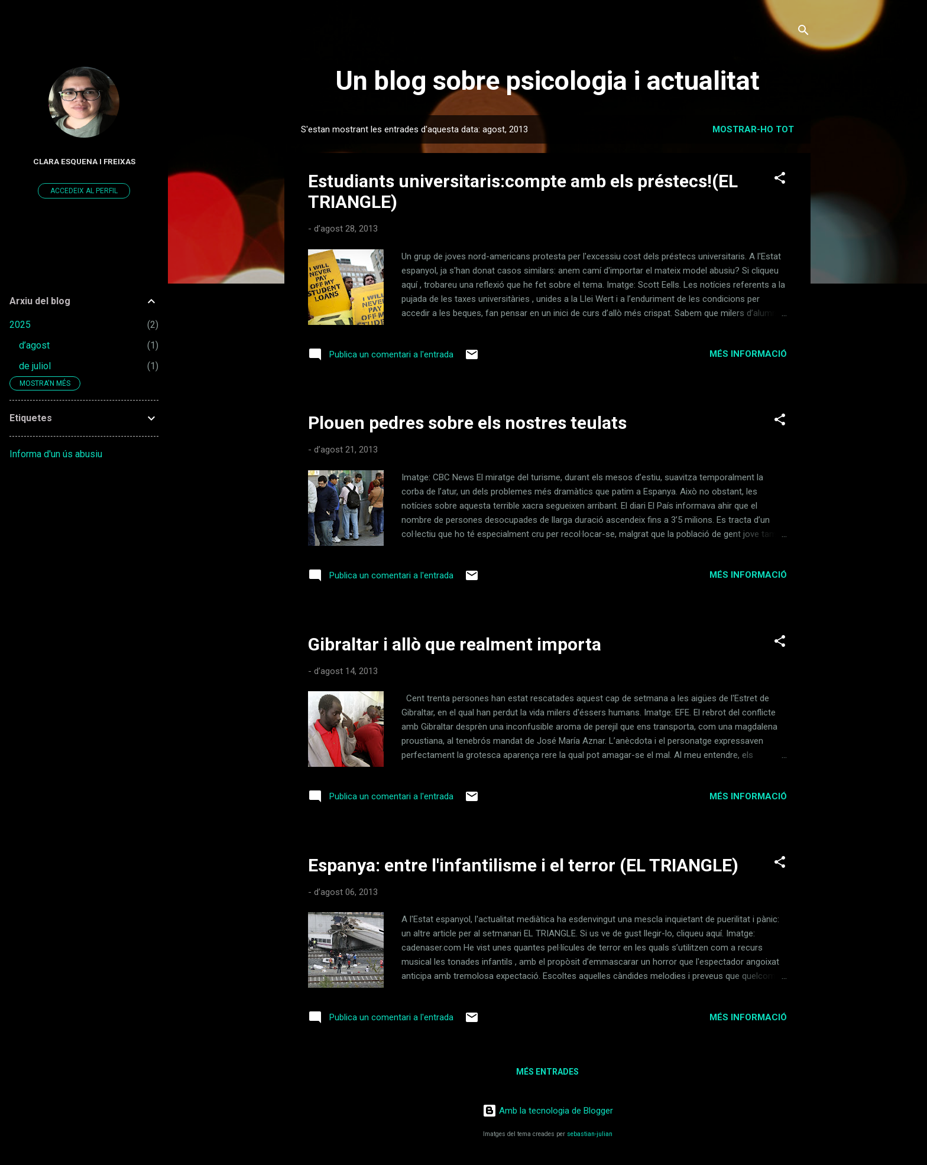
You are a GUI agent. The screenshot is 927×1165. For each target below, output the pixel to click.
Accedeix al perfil (84, 191)
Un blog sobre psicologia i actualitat (547, 80)
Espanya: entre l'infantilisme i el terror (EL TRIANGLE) (523, 865)
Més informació (748, 354)
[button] (780, 180)
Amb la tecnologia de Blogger (547, 1110)
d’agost (34, 345)
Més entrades (547, 1071)
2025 (20, 324)
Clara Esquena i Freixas (84, 161)
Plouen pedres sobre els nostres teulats (467, 422)
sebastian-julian (589, 1134)
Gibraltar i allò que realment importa (454, 644)
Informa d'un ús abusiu (55, 454)
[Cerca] (803, 32)
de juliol (35, 366)
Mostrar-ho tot (753, 129)
